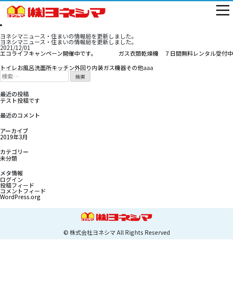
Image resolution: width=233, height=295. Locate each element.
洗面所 (43, 68)
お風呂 (25, 68)
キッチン (63, 68)
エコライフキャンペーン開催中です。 (48, 53)
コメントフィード (23, 191)
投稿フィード (17, 185)
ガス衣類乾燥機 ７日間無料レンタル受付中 (175, 53)
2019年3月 (14, 137)
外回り (83, 68)
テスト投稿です (20, 100)
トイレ (8, 68)
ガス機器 (114, 68)
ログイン (11, 179)
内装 (97, 68)
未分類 (8, 158)
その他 (134, 68)
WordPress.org (20, 197)
